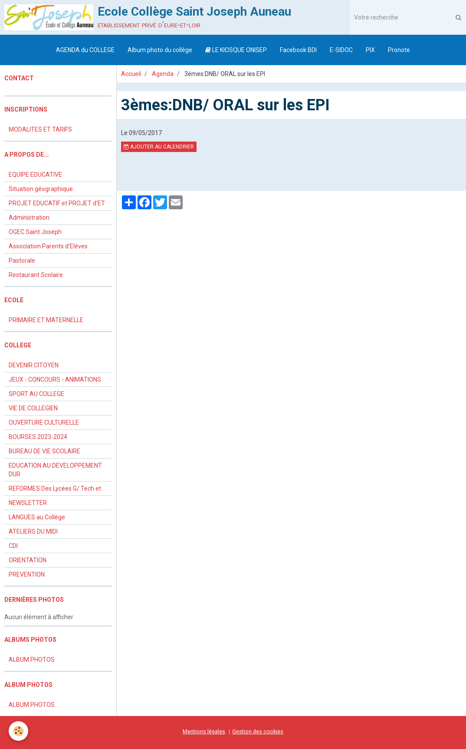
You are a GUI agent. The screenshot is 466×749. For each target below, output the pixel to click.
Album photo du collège (160, 49)
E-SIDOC (341, 49)
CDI (13, 545)
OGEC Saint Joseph (35, 231)
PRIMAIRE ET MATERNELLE (46, 320)
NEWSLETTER (28, 502)
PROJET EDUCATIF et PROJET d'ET (57, 203)
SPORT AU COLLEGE (36, 393)
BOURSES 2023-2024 (38, 436)
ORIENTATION (27, 560)
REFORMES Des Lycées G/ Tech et (55, 488)
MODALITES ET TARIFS (40, 129)
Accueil (131, 73)
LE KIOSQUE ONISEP (236, 49)
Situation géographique (41, 188)
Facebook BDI (298, 49)
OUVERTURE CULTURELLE (44, 422)
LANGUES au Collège (37, 517)
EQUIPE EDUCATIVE (35, 174)
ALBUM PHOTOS (32, 659)
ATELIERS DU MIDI (33, 531)
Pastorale (22, 260)
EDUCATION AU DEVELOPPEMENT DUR (55, 470)
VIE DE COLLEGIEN (33, 408)
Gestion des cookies (257, 731)
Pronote (399, 49)
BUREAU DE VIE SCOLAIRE (44, 451)
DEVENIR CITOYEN (34, 365)
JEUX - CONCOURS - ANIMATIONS (55, 379)
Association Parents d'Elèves (48, 246)
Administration (29, 217)
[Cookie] (18, 731)
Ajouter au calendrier (159, 147)
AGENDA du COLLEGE (85, 49)
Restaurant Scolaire (36, 274)
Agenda (163, 73)
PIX (370, 49)
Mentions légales (204, 731)
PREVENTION (27, 574)
